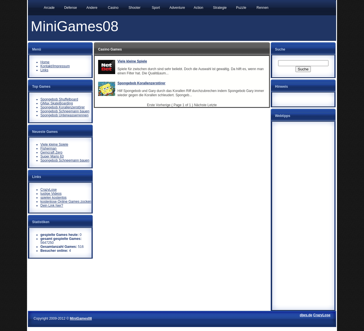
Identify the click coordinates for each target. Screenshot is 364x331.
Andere (92, 8)
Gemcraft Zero (51, 152)
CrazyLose (48, 190)
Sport (156, 8)
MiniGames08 (81, 318)
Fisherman (48, 148)
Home (44, 62)
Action (198, 8)
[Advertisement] (303, 212)
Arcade (49, 8)
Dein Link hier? (51, 206)
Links (44, 70)
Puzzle (241, 8)
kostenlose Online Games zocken (65, 202)
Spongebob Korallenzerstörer (62, 107)
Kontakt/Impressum (55, 66)
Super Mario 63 (52, 156)
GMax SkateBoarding (56, 103)
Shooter (134, 8)
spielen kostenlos (53, 198)
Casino (113, 8)
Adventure (177, 8)
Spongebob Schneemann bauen (64, 111)
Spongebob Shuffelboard (59, 99)
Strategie (220, 8)
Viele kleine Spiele (54, 144)
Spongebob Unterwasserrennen (64, 115)
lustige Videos (51, 194)
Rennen (262, 8)
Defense (70, 8)
